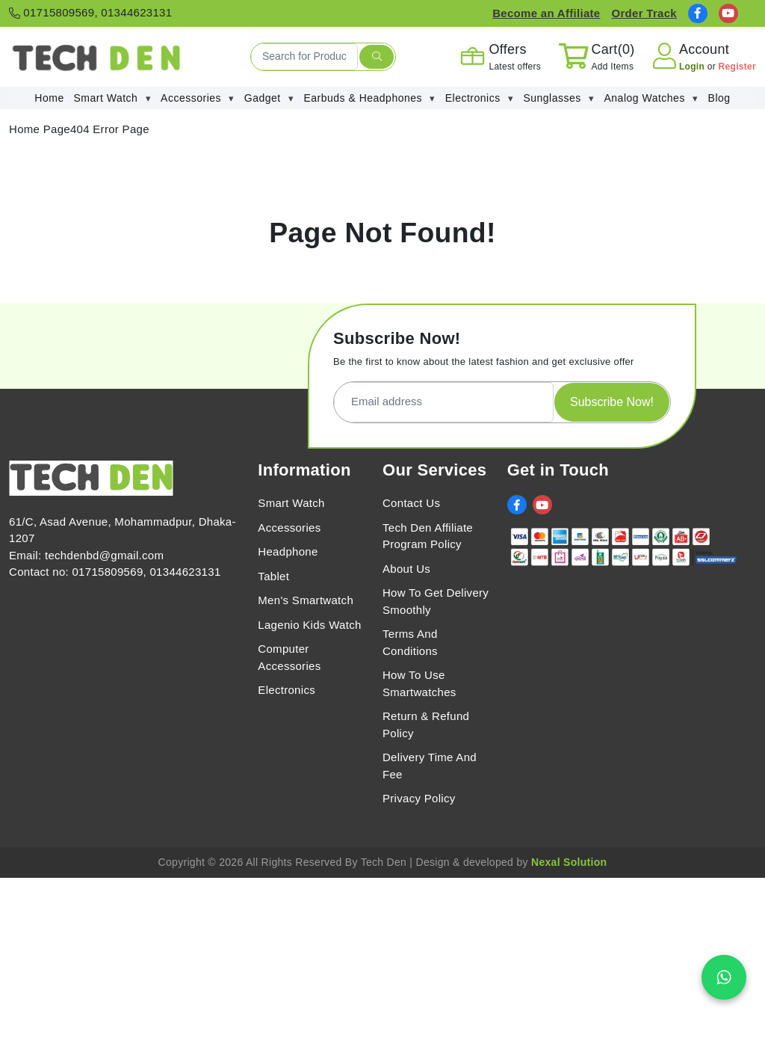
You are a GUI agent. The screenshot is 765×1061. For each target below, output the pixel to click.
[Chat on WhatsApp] (723, 977)
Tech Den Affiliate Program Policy (427, 536)
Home (49, 98)
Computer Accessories (289, 657)
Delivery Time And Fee (429, 766)
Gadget (269, 98)
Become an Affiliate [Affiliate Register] (546, 13)
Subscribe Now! (612, 402)
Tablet (273, 576)
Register (737, 66)
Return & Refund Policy (425, 724)
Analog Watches (651, 98)
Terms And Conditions (410, 642)
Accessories (198, 98)
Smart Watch (113, 98)
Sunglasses (558, 98)
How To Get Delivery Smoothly (435, 601)
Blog (719, 98)
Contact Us (411, 502)
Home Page (39, 129)
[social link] (697, 13)
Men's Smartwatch (305, 600)
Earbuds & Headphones (369, 98)
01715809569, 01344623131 (90, 12)
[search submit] (376, 56)
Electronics (479, 98)
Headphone (288, 551)
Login (693, 66)
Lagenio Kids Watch (309, 624)
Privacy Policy (419, 798)
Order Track (644, 13)
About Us (406, 568)
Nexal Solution (569, 862)
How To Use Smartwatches (419, 683)
